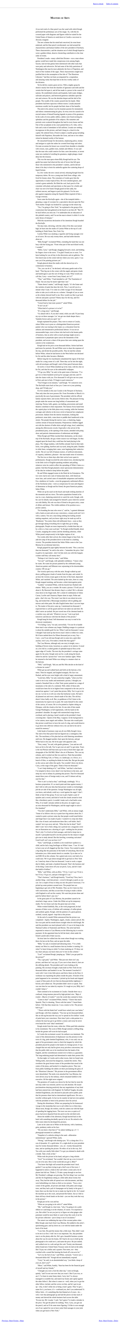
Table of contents (112, 4)
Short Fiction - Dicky (108, 1321)
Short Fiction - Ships (13, 1321)
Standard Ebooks (11, 4)
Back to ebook (98, 4)
